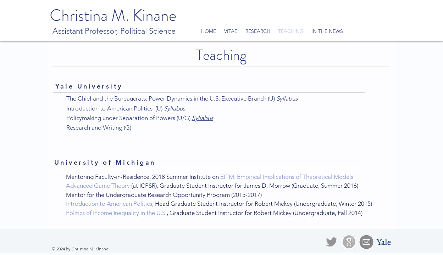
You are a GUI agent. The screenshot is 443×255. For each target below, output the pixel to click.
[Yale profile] (383, 241)
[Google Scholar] (349, 241)
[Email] (366, 241)
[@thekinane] (331, 241)
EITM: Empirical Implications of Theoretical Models (286, 176)
